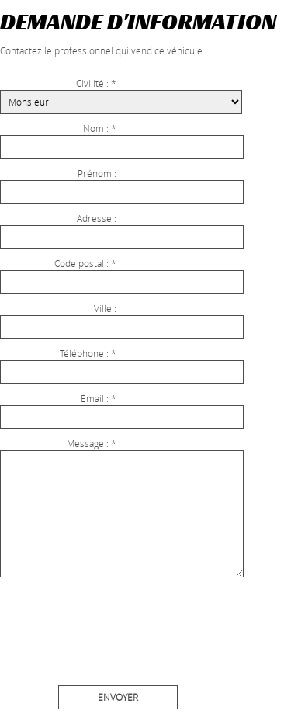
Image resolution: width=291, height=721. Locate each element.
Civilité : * (96, 83)
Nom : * (99, 128)
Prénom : (97, 173)
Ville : (105, 308)
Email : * (98, 398)
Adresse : (96, 218)
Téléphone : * (88, 353)
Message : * (91, 443)
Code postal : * (85, 263)
